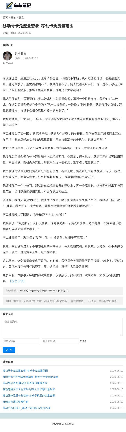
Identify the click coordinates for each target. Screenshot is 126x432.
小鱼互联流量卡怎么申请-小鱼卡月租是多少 (43, 290)
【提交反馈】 (17, 281)
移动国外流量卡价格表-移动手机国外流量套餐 (29, 398)
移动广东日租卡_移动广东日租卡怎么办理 (26, 410)
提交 (9, 352)
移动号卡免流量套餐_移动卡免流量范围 (25, 373)
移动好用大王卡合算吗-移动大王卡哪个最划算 (29, 392)
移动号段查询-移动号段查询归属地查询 (25, 385)
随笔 (13, 17)
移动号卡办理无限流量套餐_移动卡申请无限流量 (30, 379)
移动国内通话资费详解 (15, 404)
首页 (5, 17)
